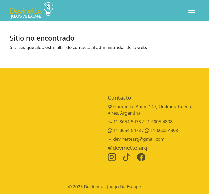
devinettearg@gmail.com (136, 139)
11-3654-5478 (125, 130)
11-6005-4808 (161, 130)
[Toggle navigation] (191, 10)
